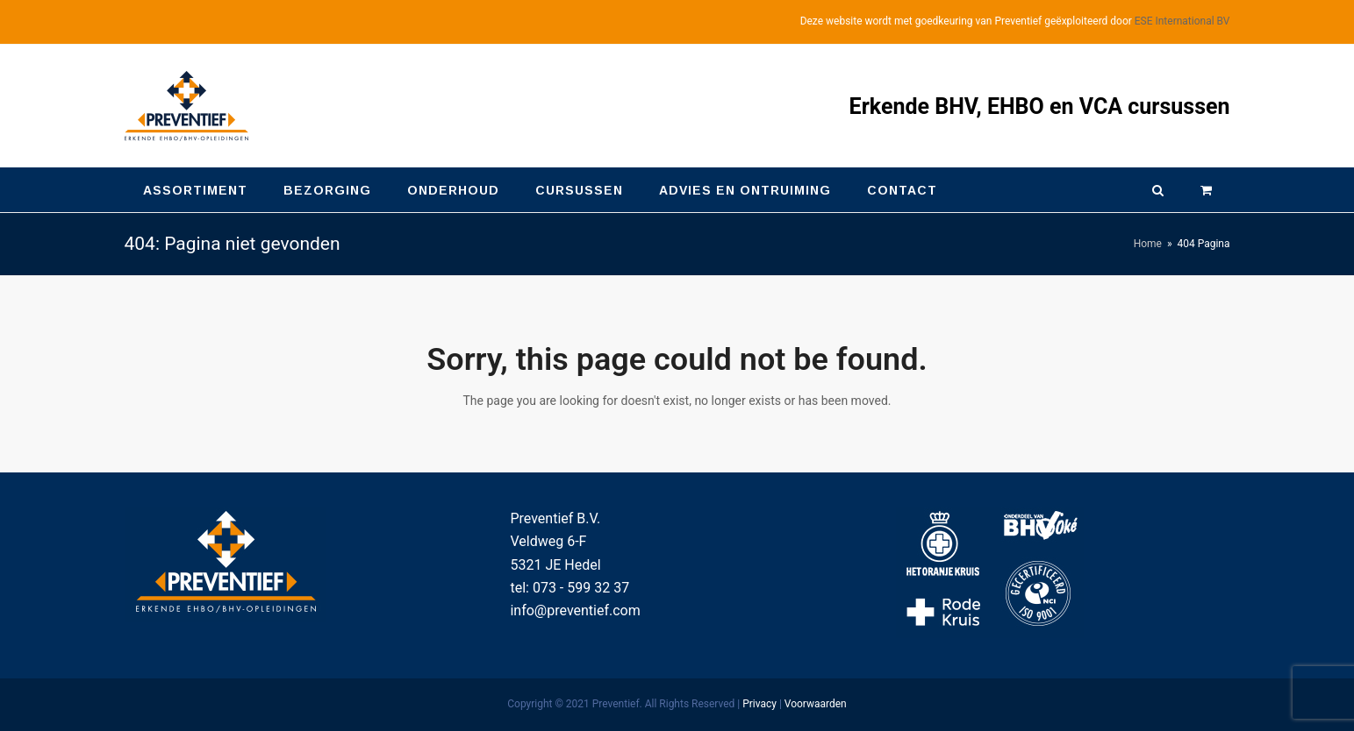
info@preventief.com (575, 610)
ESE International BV (1182, 21)
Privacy (759, 704)
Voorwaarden (815, 704)
